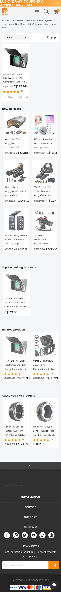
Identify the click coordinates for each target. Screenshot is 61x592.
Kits (4, 24)
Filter (53, 38)
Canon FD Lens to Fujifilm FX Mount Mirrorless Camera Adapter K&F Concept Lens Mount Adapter (15, 431)
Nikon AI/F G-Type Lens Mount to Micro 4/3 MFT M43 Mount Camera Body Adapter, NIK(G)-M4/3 (44, 431)
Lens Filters (17, 21)
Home (5, 21)
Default (9, 37)
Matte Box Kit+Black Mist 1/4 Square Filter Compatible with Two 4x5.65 (14, 79)
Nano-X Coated (11, 491)
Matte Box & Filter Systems (40, 21)
